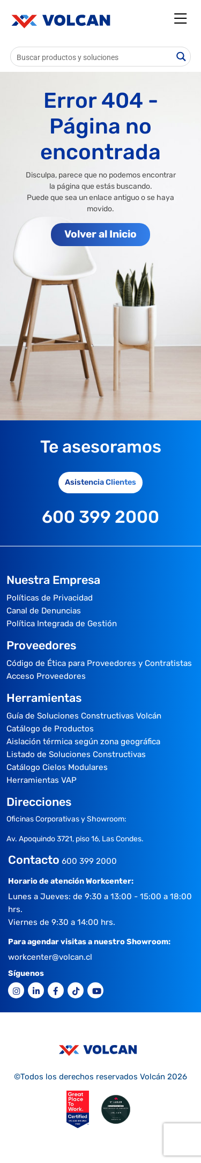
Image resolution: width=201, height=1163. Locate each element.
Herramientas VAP (41, 780)
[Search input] (92, 56)
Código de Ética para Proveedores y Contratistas (99, 663)
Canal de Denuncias (43, 611)
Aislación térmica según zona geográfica (83, 741)
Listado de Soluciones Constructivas (76, 754)
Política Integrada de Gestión (61, 623)
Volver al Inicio (100, 234)
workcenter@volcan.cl (50, 957)
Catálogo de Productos (50, 729)
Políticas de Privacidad (49, 598)
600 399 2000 (89, 861)
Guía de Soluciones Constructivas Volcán (83, 716)
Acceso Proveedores (46, 676)
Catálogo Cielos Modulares (57, 767)
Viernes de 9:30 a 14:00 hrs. (61, 922)
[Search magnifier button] (181, 56)
